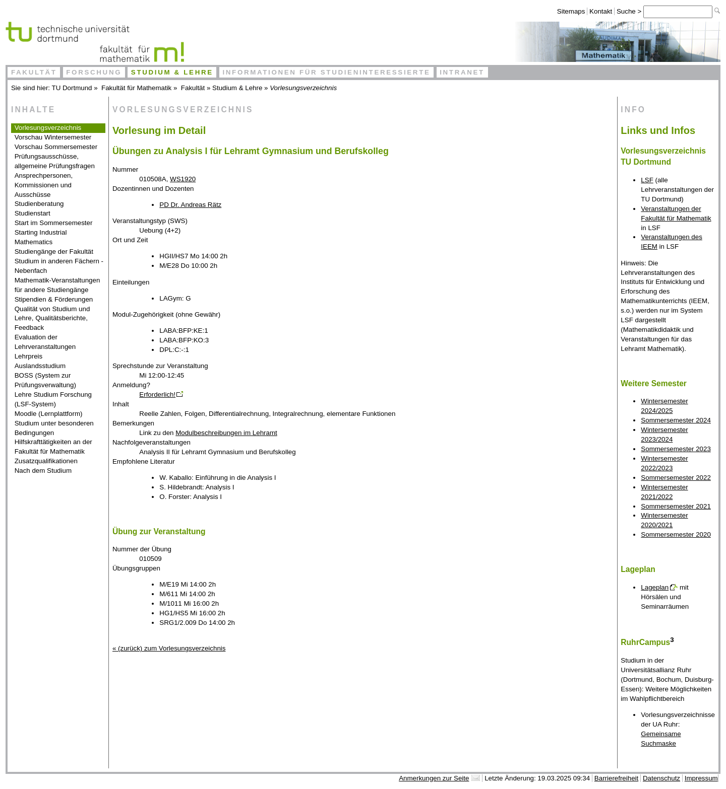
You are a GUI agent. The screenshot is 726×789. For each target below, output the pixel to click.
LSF (647, 180)
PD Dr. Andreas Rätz (190, 204)
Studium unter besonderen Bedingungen (54, 428)
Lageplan (655, 587)
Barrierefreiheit (616, 778)
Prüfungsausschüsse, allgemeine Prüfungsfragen (55, 161)
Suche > (630, 11)
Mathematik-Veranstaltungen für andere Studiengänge (57, 285)
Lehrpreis (29, 356)
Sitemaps (571, 11)
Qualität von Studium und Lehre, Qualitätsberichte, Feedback (52, 318)
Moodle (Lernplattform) (49, 413)
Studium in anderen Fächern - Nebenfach (59, 265)
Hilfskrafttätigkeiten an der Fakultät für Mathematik (53, 446)
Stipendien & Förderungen (54, 299)
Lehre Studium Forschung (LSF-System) (53, 399)
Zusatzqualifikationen (46, 461)
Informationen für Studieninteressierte (326, 72)
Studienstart (32, 213)
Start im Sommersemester (54, 223)
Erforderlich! (157, 394)
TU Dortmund (72, 88)
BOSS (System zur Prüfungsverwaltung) (45, 380)
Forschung (94, 72)
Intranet (462, 72)
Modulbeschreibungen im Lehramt (226, 433)
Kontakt (600, 11)
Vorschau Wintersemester (53, 137)
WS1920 (183, 179)
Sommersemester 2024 (676, 420)
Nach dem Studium (43, 470)
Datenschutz (661, 778)
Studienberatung (39, 203)
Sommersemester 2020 (676, 534)
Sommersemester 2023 (676, 449)
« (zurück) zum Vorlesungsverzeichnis (168, 648)
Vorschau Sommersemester (56, 147)
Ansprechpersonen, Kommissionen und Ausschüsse (44, 185)
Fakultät (34, 72)
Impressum (701, 778)
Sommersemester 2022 (676, 477)
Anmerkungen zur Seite (434, 778)
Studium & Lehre (172, 72)
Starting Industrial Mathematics (41, 237)
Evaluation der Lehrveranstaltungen (45, 341)
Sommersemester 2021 (676, 506)
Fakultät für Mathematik (136, 88)
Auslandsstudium (40, 366)
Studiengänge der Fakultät (54, 251)
